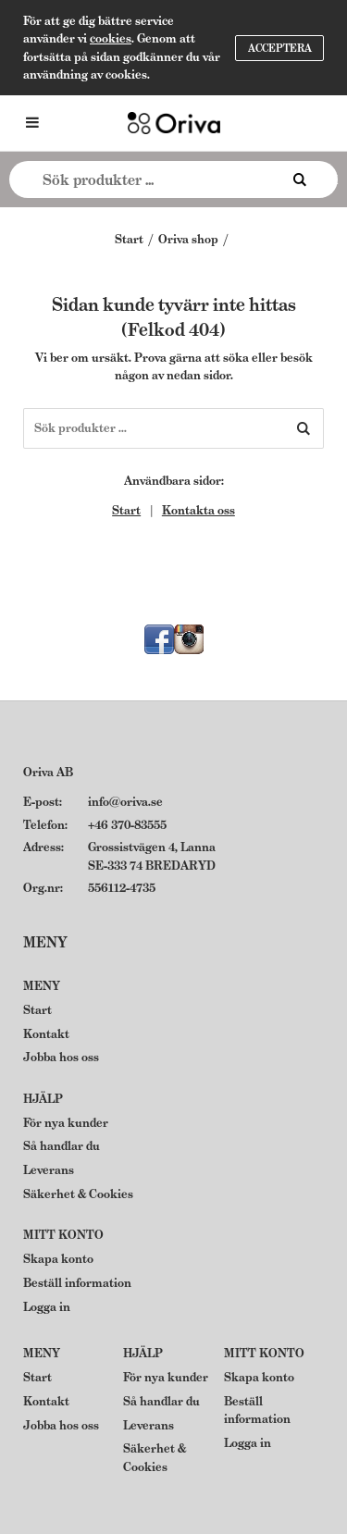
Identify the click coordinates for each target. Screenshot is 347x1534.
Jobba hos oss (61, 1057)
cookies (110, 38)
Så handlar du (61, 1146)
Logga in (46, 1307)
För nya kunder (65, 1123)
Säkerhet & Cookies (78, 1194)
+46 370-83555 (127, 825)
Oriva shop (188, 239)
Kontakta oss (198, 510)
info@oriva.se (125, 802)
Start (129, 239)
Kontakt (46, 1034)
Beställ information (77, 1283)
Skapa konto (58, 1259)
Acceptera (280, 48)
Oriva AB (48, 772)
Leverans (48, 1170)
